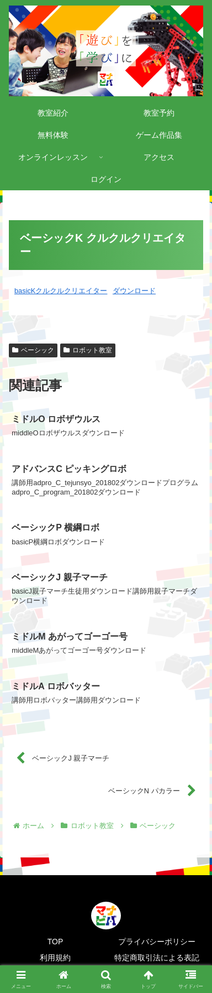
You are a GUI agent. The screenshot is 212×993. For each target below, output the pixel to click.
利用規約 (55, 957)
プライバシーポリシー (156, 941)
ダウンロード (134, 291)
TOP (55, 941)
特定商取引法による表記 (156, 957)
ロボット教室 (87, 350)
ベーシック (33, 350)
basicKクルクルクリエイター (60, 291)
